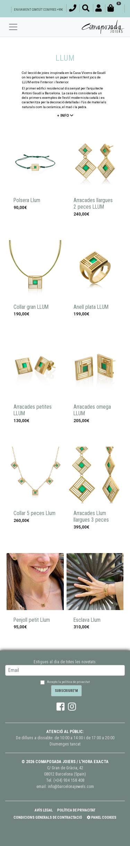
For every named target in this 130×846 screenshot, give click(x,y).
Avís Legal (44, 810)
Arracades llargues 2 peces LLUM (93, 203)
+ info (65, 115)
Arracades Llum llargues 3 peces (91, 516)
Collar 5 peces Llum (34, 513)
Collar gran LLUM (31, 307)
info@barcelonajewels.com (71, 786)
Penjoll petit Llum (32, 620)
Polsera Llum (27, 200)
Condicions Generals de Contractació (48, 817)
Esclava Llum (87, 620)
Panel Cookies (101, 817)
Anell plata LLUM (91, 307)
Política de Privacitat (76, 810)
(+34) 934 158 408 (68, 780)
